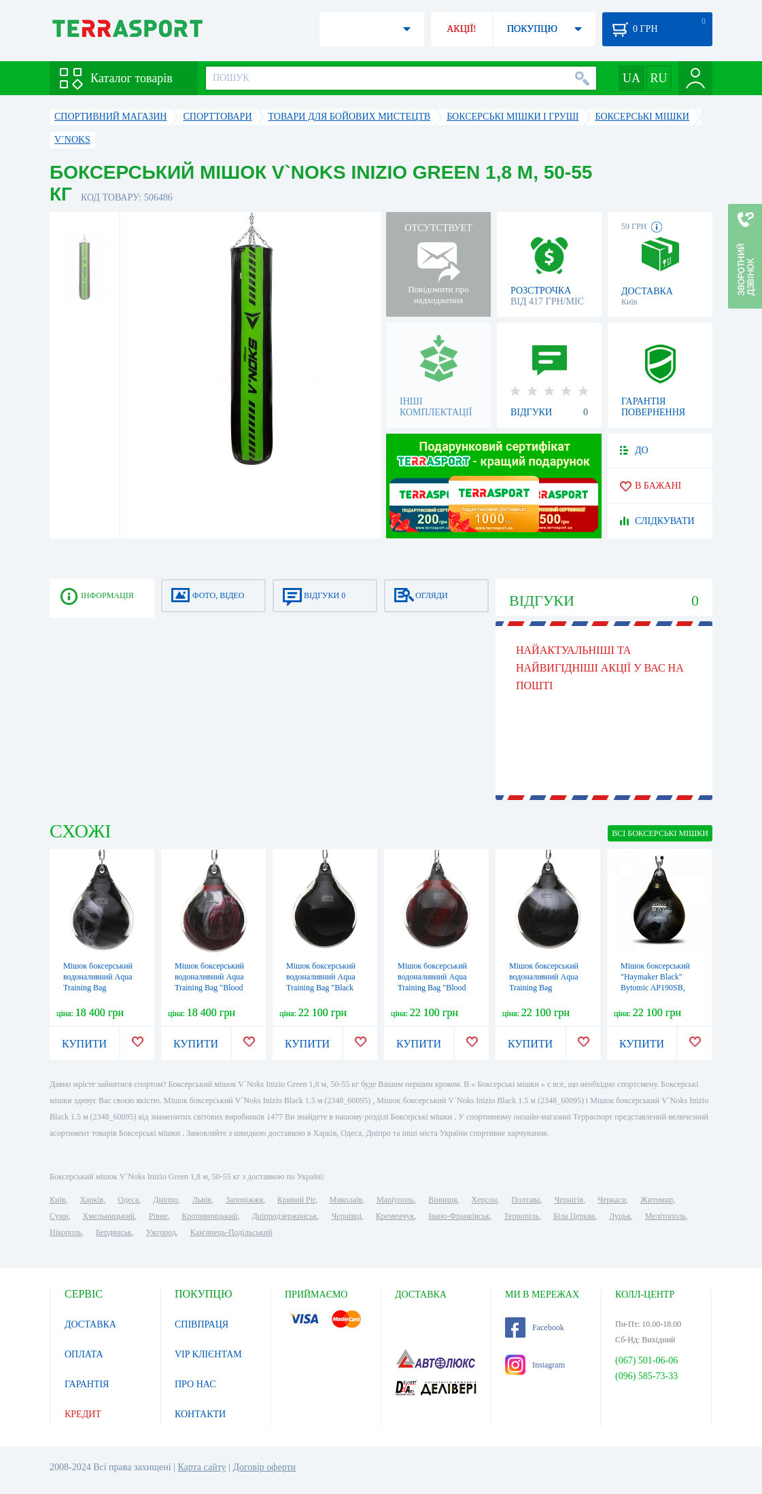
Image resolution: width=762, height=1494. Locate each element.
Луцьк (620, 1216)
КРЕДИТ (83, 1414)
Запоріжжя (244, 1199)
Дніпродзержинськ (284, 1216)
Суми (59, 1216)
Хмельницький (109, 1216)
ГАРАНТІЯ (87, 1384)
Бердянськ (114, 1232)
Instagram (535, 1365)
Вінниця (442, 1199)
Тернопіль (521, 1216)
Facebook (534, 1327)
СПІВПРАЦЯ (201, 1324)
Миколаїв (346, 1199)
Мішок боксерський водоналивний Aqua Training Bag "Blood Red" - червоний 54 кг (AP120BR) (212, 987)
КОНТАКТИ (200, 1414)
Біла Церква (574, 1216)
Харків (91, 1199)
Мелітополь (665, 1216)
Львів (201, 1199)
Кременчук (395, 1216)
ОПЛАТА (84, 1354)
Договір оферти (264, 1467)
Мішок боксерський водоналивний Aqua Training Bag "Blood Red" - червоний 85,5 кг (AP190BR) (434, 987)
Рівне (158, 1216)
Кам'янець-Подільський (231, 1232)
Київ (57, 1199)
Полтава (525, 1199)
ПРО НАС (195, 1384)
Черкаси (612, 1199)
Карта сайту (201, 1467)
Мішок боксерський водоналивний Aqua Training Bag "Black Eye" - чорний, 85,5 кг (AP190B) (324, 987)
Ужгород (161, 1232)
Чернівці (347, 1216)
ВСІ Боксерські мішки (660, 833)
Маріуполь (395, 1199)
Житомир (656, 1199)
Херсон (485, 1199)
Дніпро (165, 1199)
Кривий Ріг (296, 1199)
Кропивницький (209, 1216)
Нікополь (66, 1232)
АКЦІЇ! (462, 29)
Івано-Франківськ (458, 1216)
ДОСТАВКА (90, 1324)
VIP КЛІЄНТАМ (208, 1354)
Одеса (128, 1199)
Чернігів (568, 1199)
